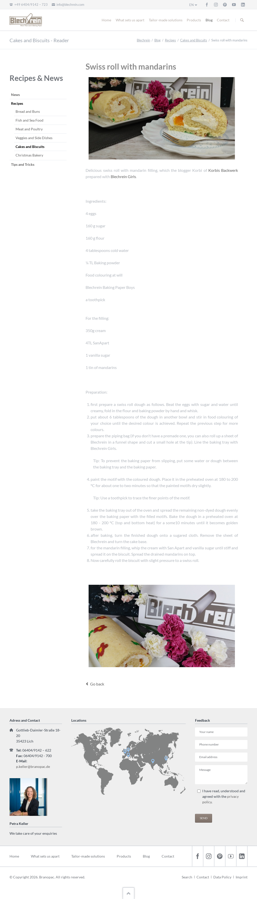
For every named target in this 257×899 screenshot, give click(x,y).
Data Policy (222, 877)
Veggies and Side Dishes (34, 138)
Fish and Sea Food (29, 120)
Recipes (170, 40)
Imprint (241, 877)
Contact (223, 20)
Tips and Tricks (22, 164)
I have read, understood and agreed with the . (223, 796)
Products (194, 20)
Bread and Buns (28, 111)
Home (106, 20)
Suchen (241, 20)
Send (204, 818)
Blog (209, 20)
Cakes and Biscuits (193, 40)
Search (187, 877)
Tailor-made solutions (165, 20)
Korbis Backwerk (223, 170)
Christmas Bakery (29, 155)
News (15, 94)
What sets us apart (130, 20)
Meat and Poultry (29, 129)
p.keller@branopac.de (33, 766)
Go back (97, 683)
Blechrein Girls (123, 176)
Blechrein (143, 40)
